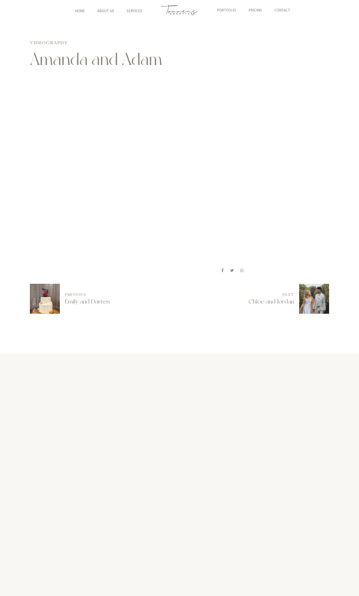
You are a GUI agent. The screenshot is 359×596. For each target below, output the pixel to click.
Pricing (255, 10)
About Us (105, 10)
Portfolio (226, 10)
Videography (49, 42)
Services (134, 10)
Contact (282, 10)
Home (80, 10)
